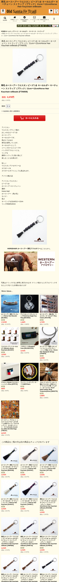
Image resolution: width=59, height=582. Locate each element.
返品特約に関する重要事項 (11, 111)
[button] (3, 11)
